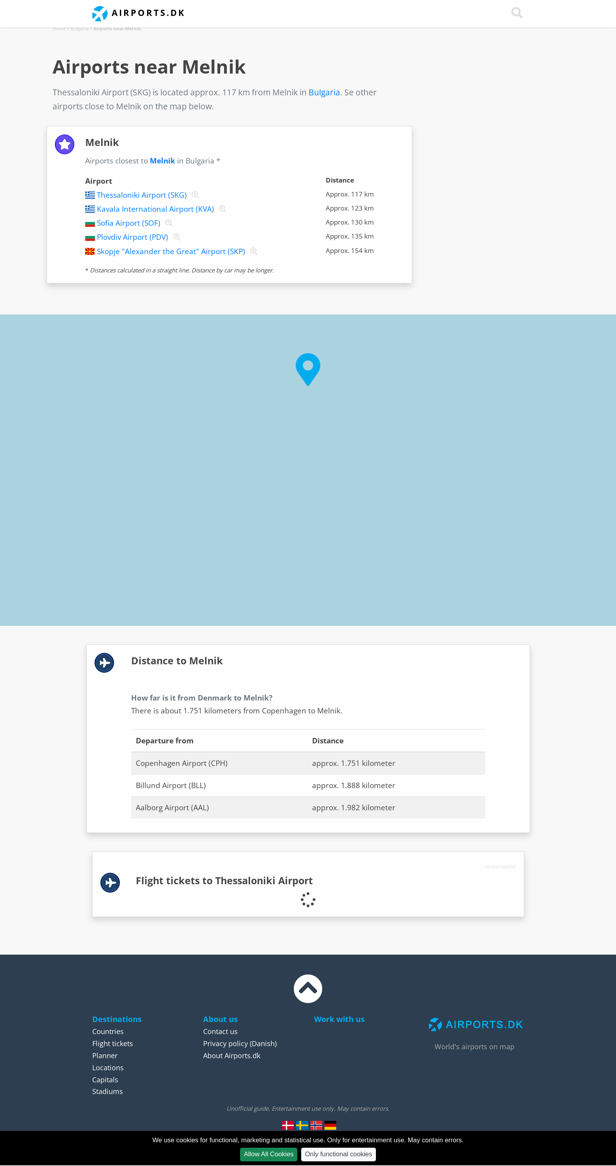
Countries (108, 1031)
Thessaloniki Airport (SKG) (142, 195)
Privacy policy (225, 1043)
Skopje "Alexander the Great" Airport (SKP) (171, 251)
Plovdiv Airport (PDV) (132, 237)
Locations (108, 1067)
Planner (105, 1055)
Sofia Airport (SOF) (128, 223)
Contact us (220, 1031)
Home (59, 28)
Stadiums (107, 1091)
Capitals (105, 1079)
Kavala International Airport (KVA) (155, 209)
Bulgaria (79, 28)
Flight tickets (112, 1043)
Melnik (162, 161)
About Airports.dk (231, 1055)
